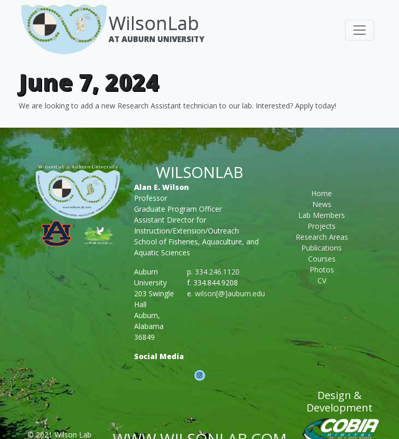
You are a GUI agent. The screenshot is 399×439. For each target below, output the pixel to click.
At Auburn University (156, 39)
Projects (322, 226)
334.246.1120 (217, 272)
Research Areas (322, 237)
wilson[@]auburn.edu (230, 293)
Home (321, 193)
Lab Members (321, 215)
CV (321, 280)
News (321, 204)
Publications (321, 248)
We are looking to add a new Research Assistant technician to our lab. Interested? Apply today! (177, 106)
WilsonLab (154, 23)
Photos (322, 270)
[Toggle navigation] (359, 30)
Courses (322, 259)
